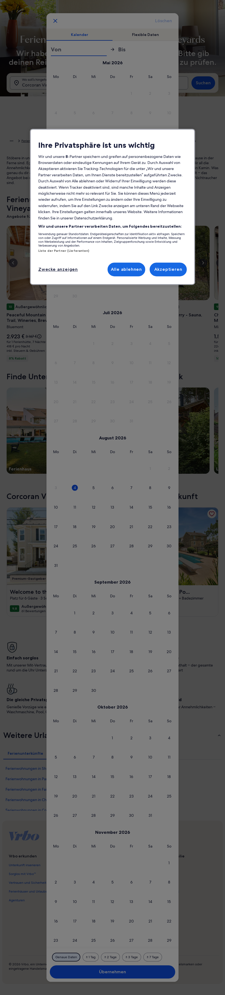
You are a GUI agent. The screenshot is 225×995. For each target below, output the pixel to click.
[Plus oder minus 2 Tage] (110, 957)
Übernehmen (112, 971)
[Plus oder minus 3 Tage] (131, 957)
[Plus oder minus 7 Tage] (152, 957)
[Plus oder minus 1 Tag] (91, 957)
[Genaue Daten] (66, 957)
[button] (131, 93)
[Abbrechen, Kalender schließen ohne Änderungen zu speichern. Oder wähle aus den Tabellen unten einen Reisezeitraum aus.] (55, 20)
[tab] (79, 35)
